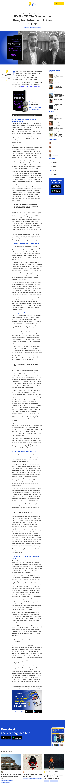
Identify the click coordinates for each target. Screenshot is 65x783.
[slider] (25, 115)
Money (39, 27)
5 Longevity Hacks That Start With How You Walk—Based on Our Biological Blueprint (53, 777)
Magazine (21, 13)
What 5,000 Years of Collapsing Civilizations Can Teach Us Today (11, 776)
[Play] (13, 115)
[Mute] (37, 115)
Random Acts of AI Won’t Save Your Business (32, 775)
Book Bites (26, 27)
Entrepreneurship (33, 27)
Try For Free (58, 4)
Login (49, 4)
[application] (27, 115)
